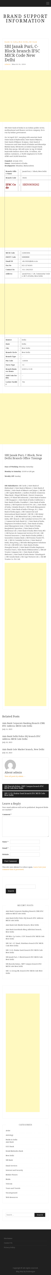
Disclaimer (8, 1238)
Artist (8, 1131)
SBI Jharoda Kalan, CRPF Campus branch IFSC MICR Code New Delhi (24, 787)
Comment (6, 814)
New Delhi (23, 42)
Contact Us (8, 1243)
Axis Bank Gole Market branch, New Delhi (23, 749)
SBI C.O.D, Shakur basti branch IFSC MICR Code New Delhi (24, 794)
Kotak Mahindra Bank (14, 1151)
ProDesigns (30, 1271)
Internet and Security (14, 1170)
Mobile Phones (12, 1175)
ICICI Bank (10, 1146)
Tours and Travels (13, 1188)
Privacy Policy (9, 1247)
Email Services (11, 1166)
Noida (8, 1179)
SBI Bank (33, 42)
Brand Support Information (25, 18)
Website (5, 854)
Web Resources (12, 1197)
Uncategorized (11, 1193)
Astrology (9, 1135)
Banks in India (11, 42)
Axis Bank (10, 1142)
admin (7, 64)
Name (5, 842)
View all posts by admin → (15, 776)
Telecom (9, 1184)
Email (5, 848)
